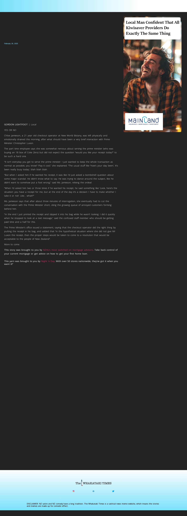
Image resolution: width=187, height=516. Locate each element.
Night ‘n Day (48, 261)
